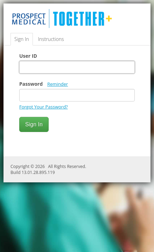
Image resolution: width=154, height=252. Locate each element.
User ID (28, 55)
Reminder (57, 84)
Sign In (21, 39)
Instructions (51, 39)
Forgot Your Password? (43, 107)
